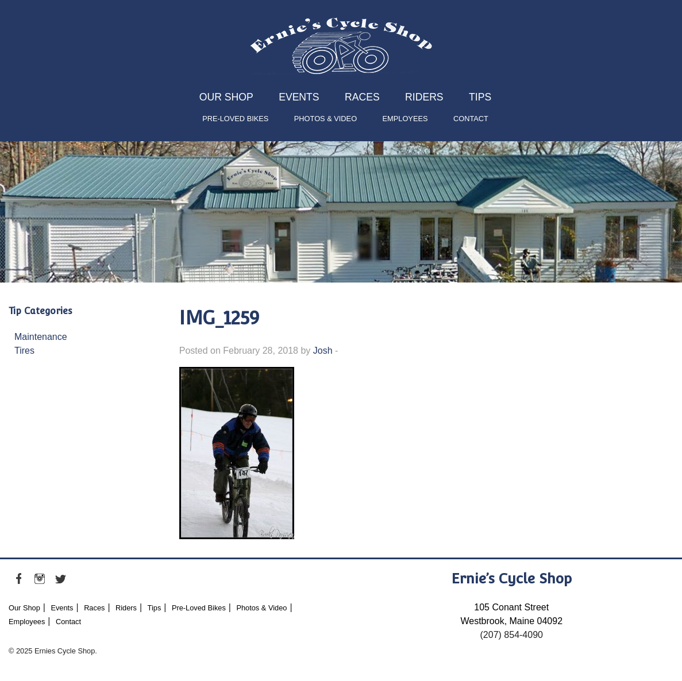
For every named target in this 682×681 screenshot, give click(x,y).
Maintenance (40, 337)
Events (299, 97)
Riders (424, 97)
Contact (470, 118)
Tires (24, 350)
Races (362, 97)
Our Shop (226, 97)
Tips (480, 97)
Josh (323, 350)
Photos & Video (325, 118)
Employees (405, 118)
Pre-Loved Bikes (235, 118)
